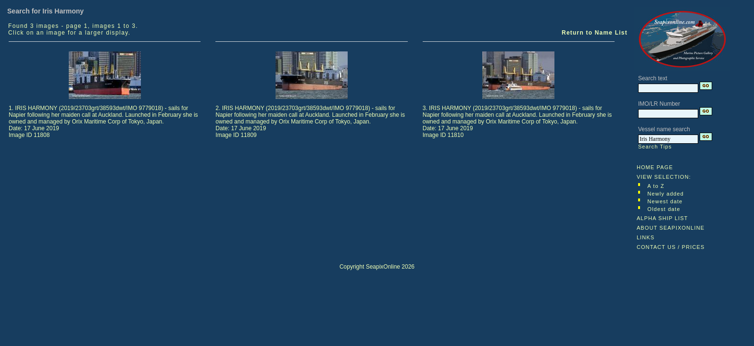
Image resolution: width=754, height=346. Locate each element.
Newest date (664, 201)
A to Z (655, 186)
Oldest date (663, 209)
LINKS (645, 237)
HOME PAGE (655, 167)
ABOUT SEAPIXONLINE (670, 228)
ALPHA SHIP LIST (662, 218)
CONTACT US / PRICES (671, 247)
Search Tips (655, 146)
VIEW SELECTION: (664, 177)
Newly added (665, 194)
